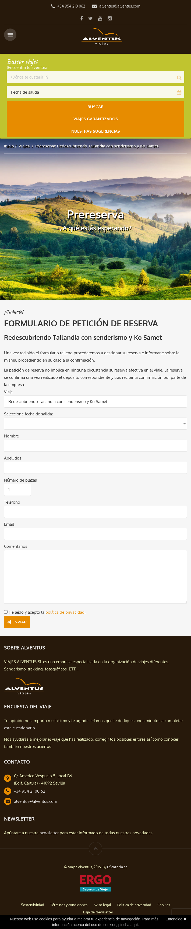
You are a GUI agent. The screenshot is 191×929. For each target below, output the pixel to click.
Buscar (95, 106)
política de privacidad (64, 611)
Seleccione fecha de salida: (28, 413)
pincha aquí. (128, 925)
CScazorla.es (117, 866)
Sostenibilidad (32, 904)
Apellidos (12, 457)
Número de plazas (20, 479)
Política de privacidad (134, 904)
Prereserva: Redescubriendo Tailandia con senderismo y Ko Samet (96, 145)
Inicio (9, 145)
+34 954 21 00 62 (29, 790)
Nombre (11, 435)
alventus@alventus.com (119, 6)
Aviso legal (102, 904)
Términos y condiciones (68, 904)
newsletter (49, 832)
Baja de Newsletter (98, 912)
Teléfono (12, 501)
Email (9, 524)
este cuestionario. (20, 727)
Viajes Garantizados (95, 118)
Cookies (163, 904)
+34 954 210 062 (71, 6)
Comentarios (15, 546)
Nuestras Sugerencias (95, 130)
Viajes (24, 145)
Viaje (8, 391)
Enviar (17, 621)
